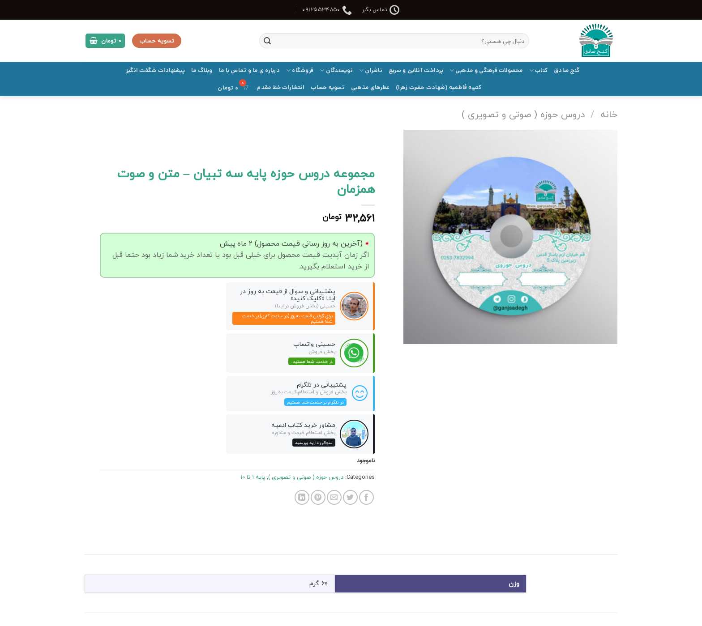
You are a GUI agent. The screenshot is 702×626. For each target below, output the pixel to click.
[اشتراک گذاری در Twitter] (350, 497)
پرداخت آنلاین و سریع (416, 70)
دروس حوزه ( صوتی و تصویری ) (523, 114)
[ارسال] (267, 40)
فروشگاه (299, 70)
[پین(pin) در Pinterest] (318, 497)
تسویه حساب (328, 87)
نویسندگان (336, 70)
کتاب (538, 70)
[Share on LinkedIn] (302, 497)
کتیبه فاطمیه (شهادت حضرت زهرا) (438, 87)
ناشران (370, 70)
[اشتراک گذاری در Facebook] (366, 497)
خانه (608, 114)
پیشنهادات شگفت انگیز (155, 70)
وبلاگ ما (202, 70)
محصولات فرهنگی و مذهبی (486, 70)
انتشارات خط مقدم (280, 87)
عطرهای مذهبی (370, 87)
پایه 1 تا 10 (252, 477)
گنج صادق (566, 70)
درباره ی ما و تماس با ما (249, 70)
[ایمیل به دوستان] (334, 497)
